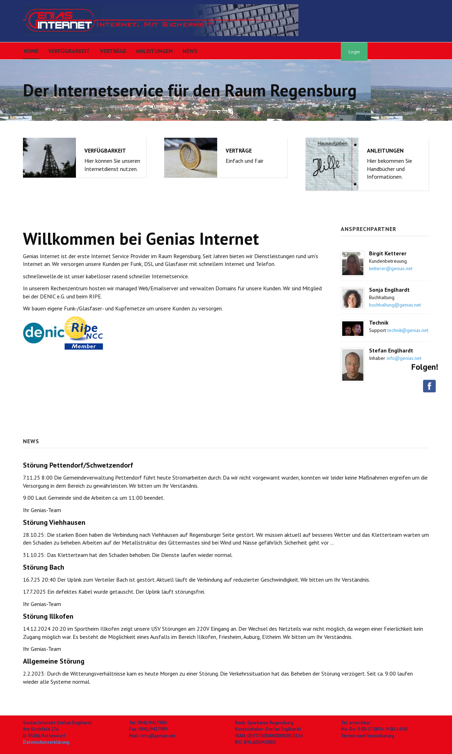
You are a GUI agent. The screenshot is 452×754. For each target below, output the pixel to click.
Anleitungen (154, 50)
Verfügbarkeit (69, 50)
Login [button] (354, 51)
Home (31, 50)
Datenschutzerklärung (46, 742)
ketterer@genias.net (390, 268)
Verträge (113, 50)
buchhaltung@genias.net (395, 305)
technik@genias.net (407, 330)
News (190, 50)
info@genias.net (404, 358)
